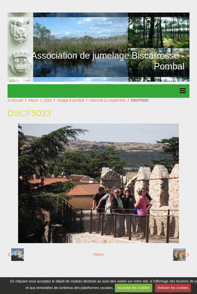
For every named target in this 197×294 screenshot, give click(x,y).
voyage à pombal (70, 100)
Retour (98, 254)
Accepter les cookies (133, 288)
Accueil (17, 100)
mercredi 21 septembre (107, 100)
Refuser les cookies (173, 288)
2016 (48, 100)
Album (33, 100)
